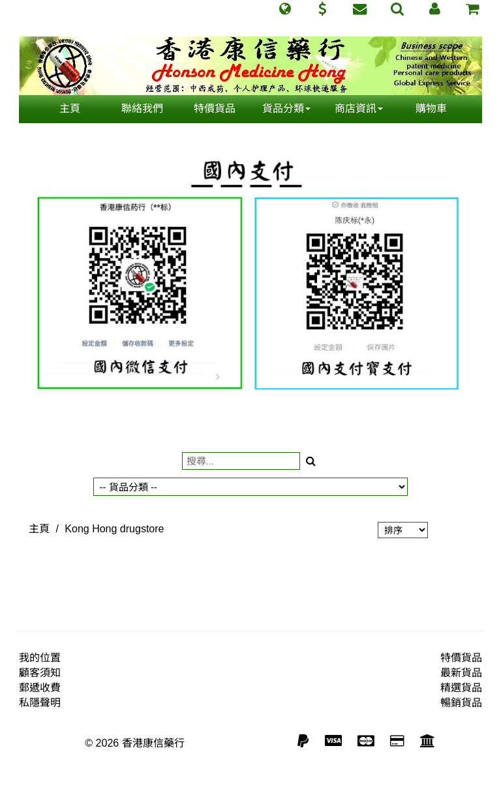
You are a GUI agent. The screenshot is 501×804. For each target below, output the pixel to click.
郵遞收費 (40, 687)
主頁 (69, 108)
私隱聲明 (40, 702)
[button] (284, 9)
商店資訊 (359, 108)
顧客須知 (40, 672)
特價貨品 (214, 108)
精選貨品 (461, 687)
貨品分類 (286, 108)
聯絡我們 (142, 108)
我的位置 (40, 657)
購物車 (431, 108)
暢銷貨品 (461, 702)
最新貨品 (461, 672)
